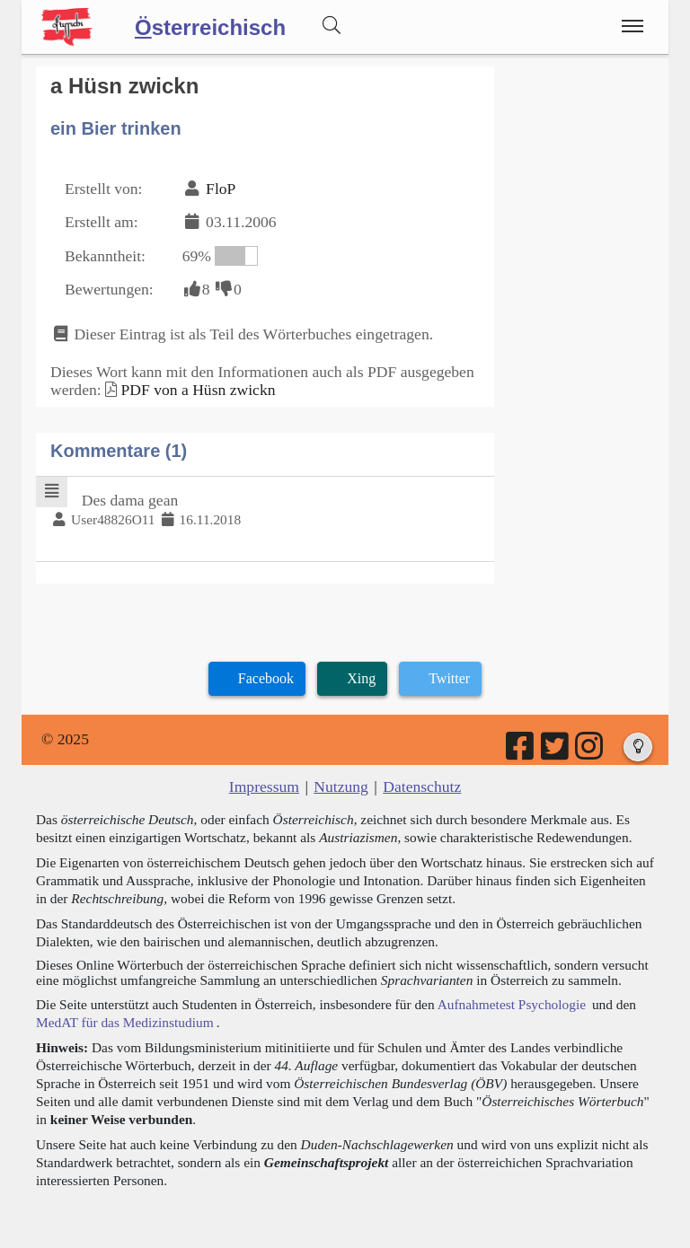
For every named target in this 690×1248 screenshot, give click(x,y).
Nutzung (341, 786)
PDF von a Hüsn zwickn (197, 390)
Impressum (264, 786)
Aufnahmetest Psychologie (512, 1004)
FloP (220, 189)
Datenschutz (422, 786)
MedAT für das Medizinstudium (125, 1022)
